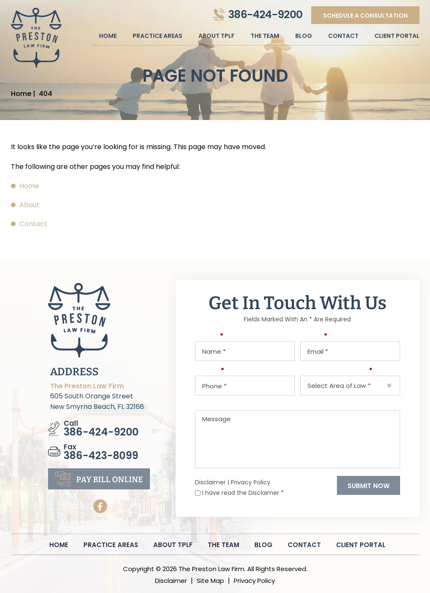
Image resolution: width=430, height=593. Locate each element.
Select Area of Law (336, 370)
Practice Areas (157, 36)
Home (108, 36)
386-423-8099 (101, 456)
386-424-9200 (265, 14)
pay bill (109, 479)
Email (314, 336)
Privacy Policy (250, 482)
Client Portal (396, 36)
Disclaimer (210, 482)
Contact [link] (33, 224)
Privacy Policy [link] (254, 580)
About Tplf (216, 36)
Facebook (100, 506)
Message (211, 405)
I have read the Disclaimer (243, 493)
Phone (209, 370)
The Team (265, 36)
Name (209, 336)
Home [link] (29, 186)
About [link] (29, 205)
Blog (303, 36)
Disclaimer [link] (171, 580)
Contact (343, 36)
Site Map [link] (210, 580)
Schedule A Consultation (365, 15)
